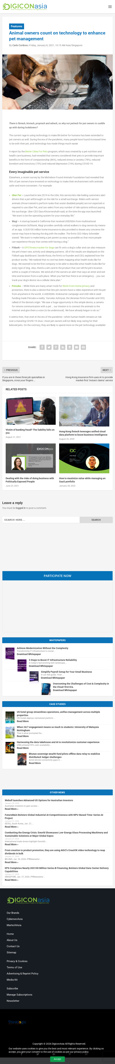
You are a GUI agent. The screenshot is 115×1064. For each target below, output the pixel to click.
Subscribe (12, 989)
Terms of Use (14, 967)
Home (10, 934)
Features (16, 26)
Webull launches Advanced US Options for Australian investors (39, 800)
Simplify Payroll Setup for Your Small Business (66, 672)
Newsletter (13, 1001)
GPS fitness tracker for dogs (39, 248)
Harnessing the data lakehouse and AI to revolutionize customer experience (58, 742)
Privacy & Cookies (17, 961)
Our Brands (13, 913)
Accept (57, 1059)
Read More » (11, 809)
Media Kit (12, 980)
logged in (21, 508)
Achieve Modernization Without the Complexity (42, 648)
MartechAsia (14, 925)
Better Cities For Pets (36, 152)
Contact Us (13, 946)
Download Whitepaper (29, 654)
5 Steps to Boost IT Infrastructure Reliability (53, 660)
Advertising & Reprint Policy (22, 974)
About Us (12, 940)
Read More (23, 721)
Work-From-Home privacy (76, 286)
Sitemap (11, 953)
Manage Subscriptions (19, 995)
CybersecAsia (15, 919)
